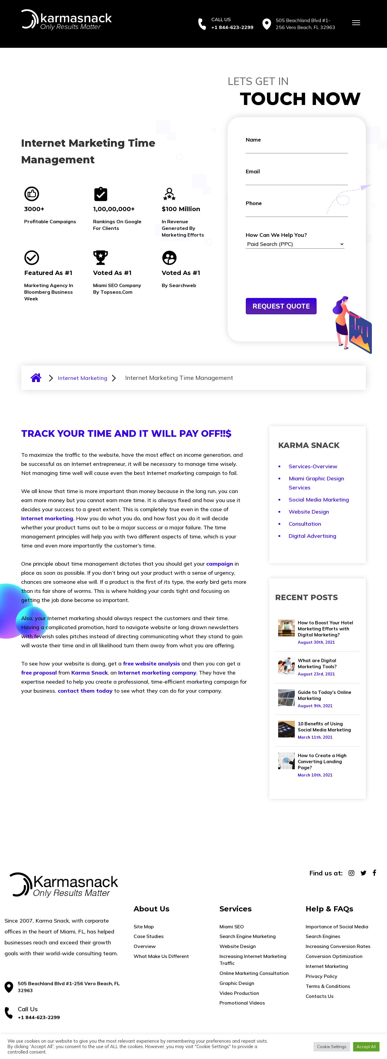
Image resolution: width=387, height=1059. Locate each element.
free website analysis (151, 663)
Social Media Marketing (319, 499)
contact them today (85, 690)
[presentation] (292, 283)
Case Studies (149, 936)
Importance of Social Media (337, 926)
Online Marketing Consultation (254, 973)
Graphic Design (237, 983)
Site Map (144, 926)
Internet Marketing (82, 377)
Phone (297, 208)
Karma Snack (89, 672)
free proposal (39, 672)
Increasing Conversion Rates (338, 946)
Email (297, 176)
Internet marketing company (157, 672)
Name (297, 144)
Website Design (309, 511)
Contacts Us (319, 996)
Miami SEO (232, 926)
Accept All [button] (366, 1046)
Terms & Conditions (328, 986)
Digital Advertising (312, 535)
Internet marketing (47, 518)
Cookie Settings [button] (331, 1046)
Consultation (305, 523)
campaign (219, 563)
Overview (145, 946)
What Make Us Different (161, 956)
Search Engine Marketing (248, 936)
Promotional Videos (242, 1003)
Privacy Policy (321, 976)
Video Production (239, 993)
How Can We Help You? (295, 240)
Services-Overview (313, 466)
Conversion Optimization (334, 956)
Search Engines (323, 936)
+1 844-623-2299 (232, 27)
